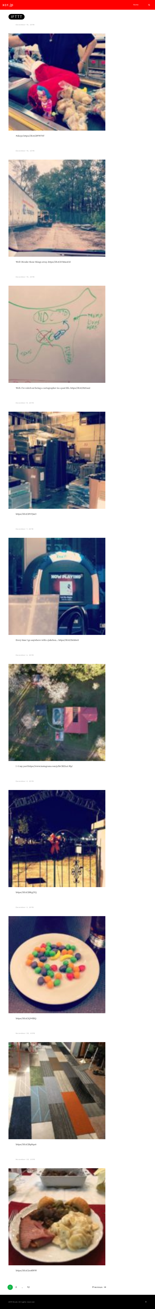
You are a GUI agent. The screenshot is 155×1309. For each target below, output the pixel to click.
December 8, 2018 (25, 403)
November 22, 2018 (25, 1159)
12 (28, 1287)
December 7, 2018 (25, 529)
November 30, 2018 (25, 1033)
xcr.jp (7, 5)
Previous (99, 1287)
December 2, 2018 (25, 781)
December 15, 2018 (25, 25)
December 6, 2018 (25, 655)
